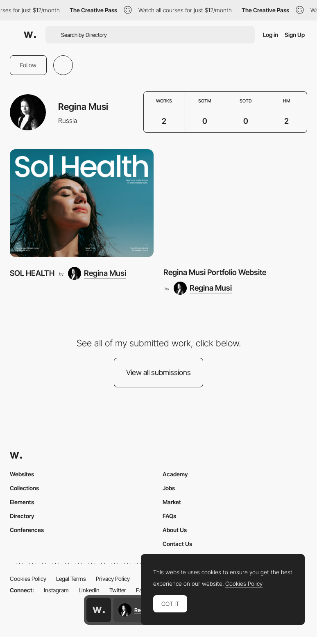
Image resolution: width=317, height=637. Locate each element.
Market (172, 501)
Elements (22, 501)
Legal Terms (71, 578)
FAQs (169, 515)
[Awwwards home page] (98, 610)
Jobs (169, 488)
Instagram (56, 590)
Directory (22, 515)
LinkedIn (89, 590)
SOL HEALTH (32, 273)
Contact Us (177, 543)
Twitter (117, 590)
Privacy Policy (113, 578)
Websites (22, 474)
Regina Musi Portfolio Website (214, 272)
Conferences (27, 529)
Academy (175, 474)
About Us (175, 529)
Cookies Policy (28, 578)
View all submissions (158, 372)
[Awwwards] (30, 35)
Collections (24, 488)
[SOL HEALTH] (82, 203)
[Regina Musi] (97, 273)
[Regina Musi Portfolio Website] (235, 203)
